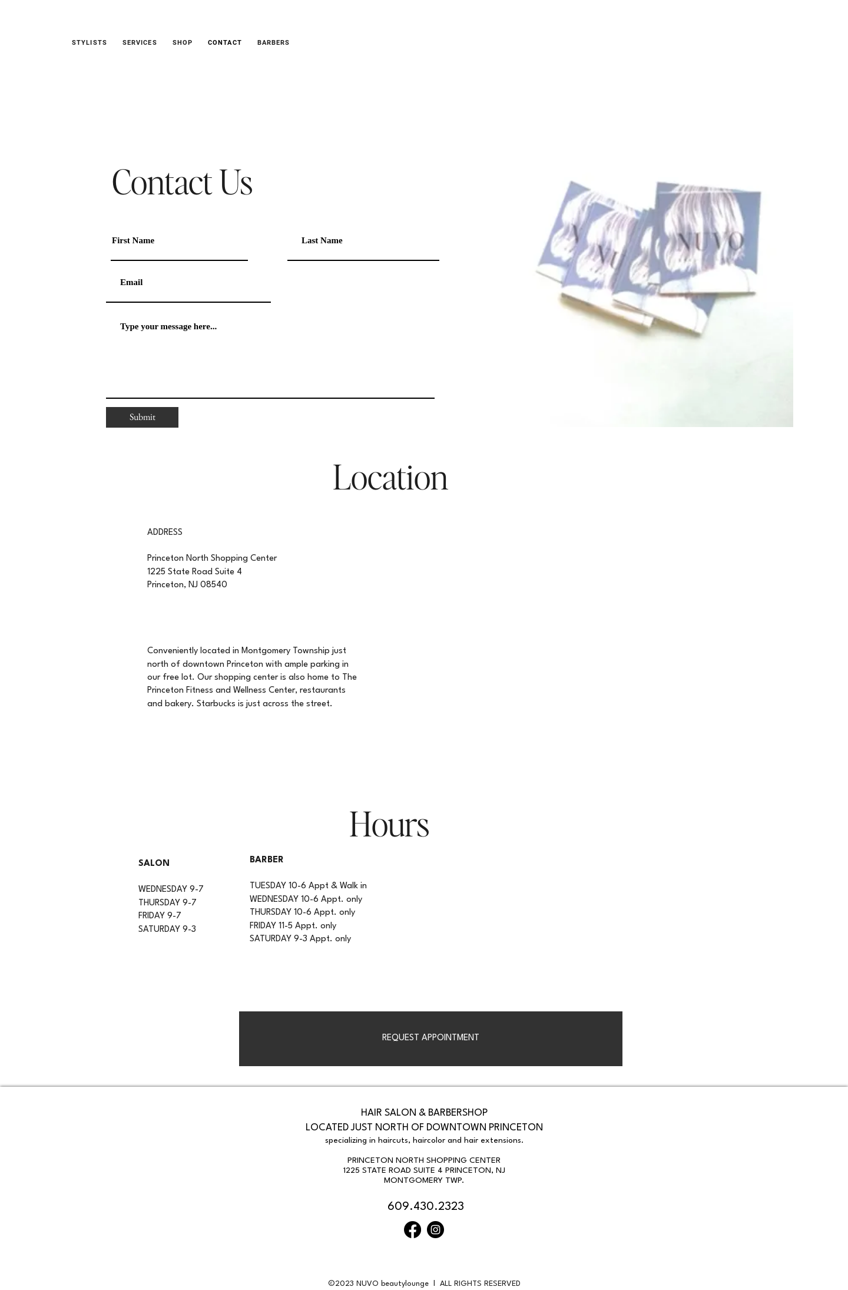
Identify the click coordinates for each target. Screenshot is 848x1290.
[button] (182, 43)
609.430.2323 (425, 1207)
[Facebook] (412, 1229)
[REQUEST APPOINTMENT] (430, 1038)
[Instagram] (435, 1229)
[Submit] (142, 417)
